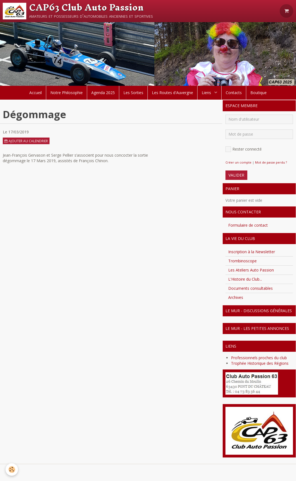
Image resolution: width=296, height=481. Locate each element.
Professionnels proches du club (259, 357)
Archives (235, 297)
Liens (207, 92)
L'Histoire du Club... (245, 279)
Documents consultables (250, 288)
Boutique (258, 92)
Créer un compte (238, 162)
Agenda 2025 (103, 92)
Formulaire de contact (248, 225)
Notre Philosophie (66, 92)
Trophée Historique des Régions (260, 363)
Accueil (35, 92)
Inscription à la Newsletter (251, 251)
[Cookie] (12, 469)
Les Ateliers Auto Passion (251, 270)
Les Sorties (133, 92)
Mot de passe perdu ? (271, 162)
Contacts (234, 92)
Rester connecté (243, 149)
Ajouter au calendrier (26, 141)
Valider (236, 175)
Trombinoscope (242, 260)
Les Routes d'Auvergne (172, 92)
